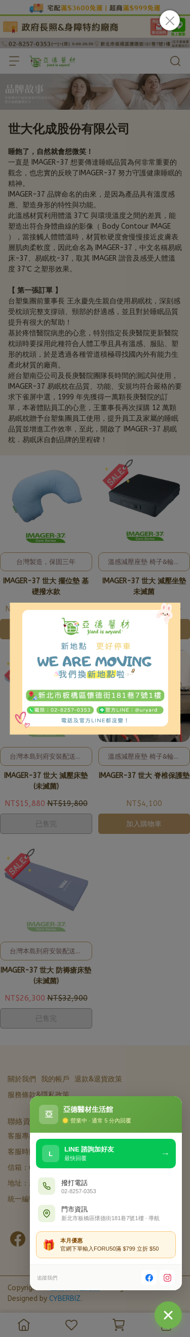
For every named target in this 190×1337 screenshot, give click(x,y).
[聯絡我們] (168, 1315)
